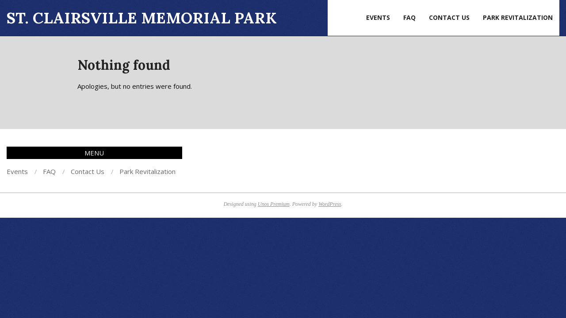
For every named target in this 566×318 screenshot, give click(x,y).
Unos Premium (274, 204)
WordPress (329, 204)
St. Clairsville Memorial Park (142, 18)
